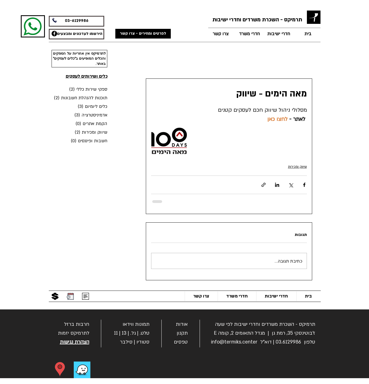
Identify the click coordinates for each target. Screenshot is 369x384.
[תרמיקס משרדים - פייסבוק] (54, 33)
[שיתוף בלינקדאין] (277, 184)
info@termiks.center (234, 342)
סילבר (126, 342)
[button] (76, 323)
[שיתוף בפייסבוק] (304, 184)
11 (116, 333)
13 (124, 333)
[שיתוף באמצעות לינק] (263, 184)
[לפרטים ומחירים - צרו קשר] (143, 34)
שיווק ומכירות (297, 166)
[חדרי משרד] (249, 34)
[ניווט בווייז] (82, 370)
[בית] (308, 34)
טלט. (144, 333)
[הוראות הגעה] (60, 370)
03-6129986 (76, 20)
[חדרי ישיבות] (278, 34)
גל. (133, 333)
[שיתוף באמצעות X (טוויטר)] (290, 184)
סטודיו (142, 342)
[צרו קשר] (220, 34)
